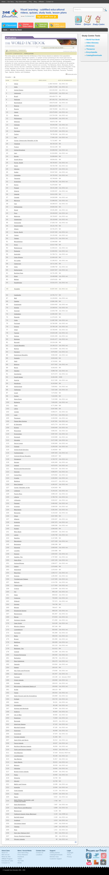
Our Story (11, 1)
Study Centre (98, 20)
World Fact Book (16, 30)
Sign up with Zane (47, 17)
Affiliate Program (7, 859)
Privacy (69, 857)
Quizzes (87, 20)
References (13, 50)
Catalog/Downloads (94, 55)
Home (4, 1)
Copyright (70, 852)
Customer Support (56, 859)
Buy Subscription (21, 1)
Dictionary (90, 46)
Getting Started (55, 852)
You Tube (21, 861)
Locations (39, 854)
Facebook (21, 857)
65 (14, 77)
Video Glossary (92, 43)
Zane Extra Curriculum (57, 25)
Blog (35, 1)
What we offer (6, 857)
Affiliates (41, 1)
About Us (5, 852)
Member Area (54, 857)
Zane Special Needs (41, 25)
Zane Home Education (25, 25)
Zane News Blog (23, 852)
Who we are (5, 854)
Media (20, 863)
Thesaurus (90, 49)
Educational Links (7, 861)
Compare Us (6, 863)
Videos (78, 20)
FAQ (30, 1)
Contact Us (49, 1)
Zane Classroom (9, 25)
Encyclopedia (91, 52)
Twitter (20, 859)
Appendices (22, 50)
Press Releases (23, 854)
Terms (69, 854)
